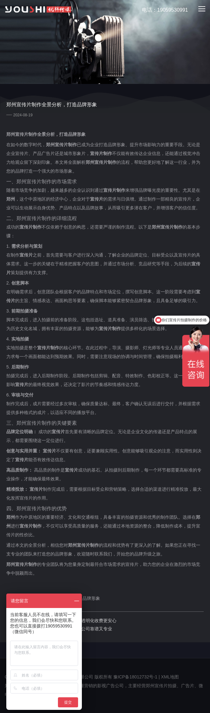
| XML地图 (169, 676)
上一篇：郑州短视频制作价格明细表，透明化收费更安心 (61, 620)
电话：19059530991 (161, 10)
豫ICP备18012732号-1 (135, 676)
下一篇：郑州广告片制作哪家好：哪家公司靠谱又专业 (59, 628)
